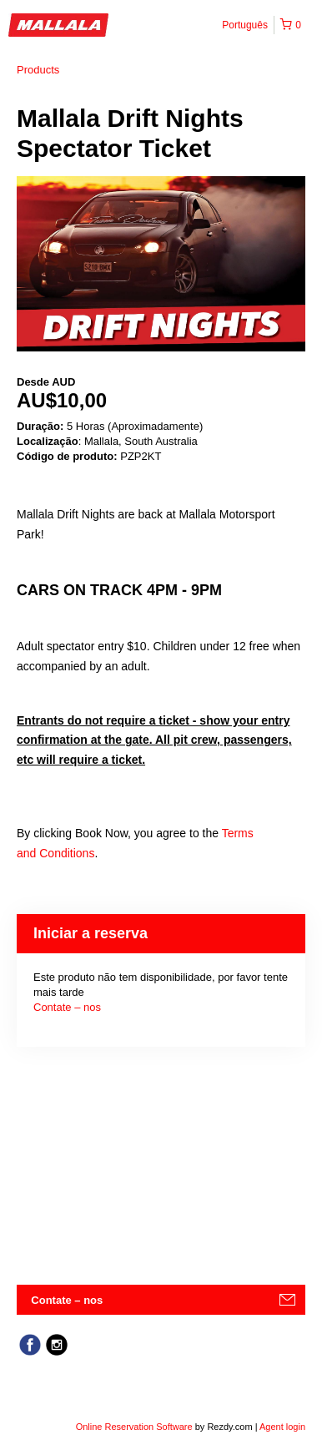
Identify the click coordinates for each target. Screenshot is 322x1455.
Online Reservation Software (134, 1427)
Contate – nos (67, 1007)
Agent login (282, 1427)
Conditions (66, 853)
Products (38, 69)
